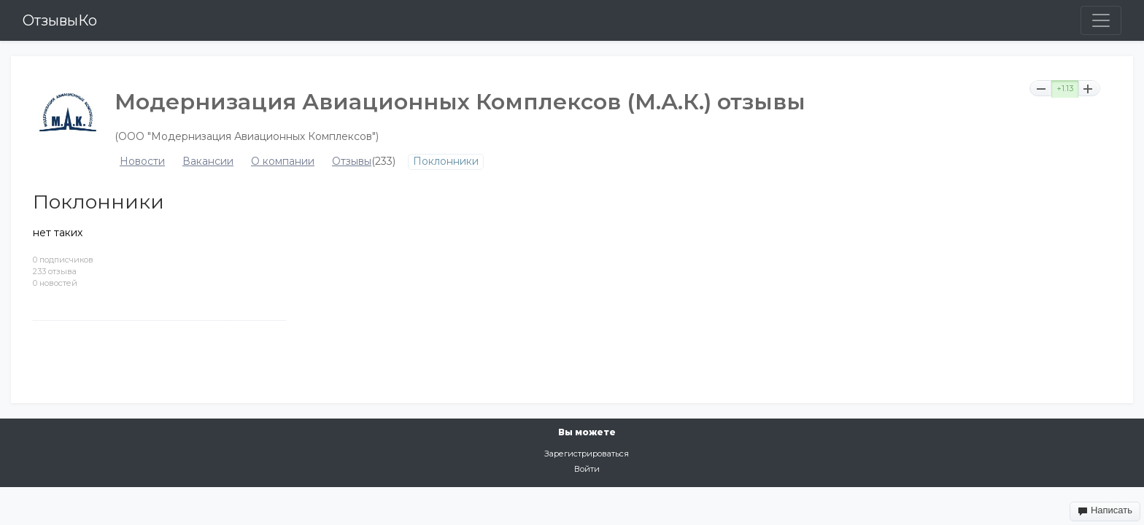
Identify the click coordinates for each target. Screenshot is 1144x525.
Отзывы (351, 161)
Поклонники (446, 161)
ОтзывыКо (60, 20)
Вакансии (207, 161)
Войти (587, 469)
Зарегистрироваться (586, 453)
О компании (282, 161)
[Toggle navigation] (1101, 20)
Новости (142, 161)
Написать (1105, 510)
